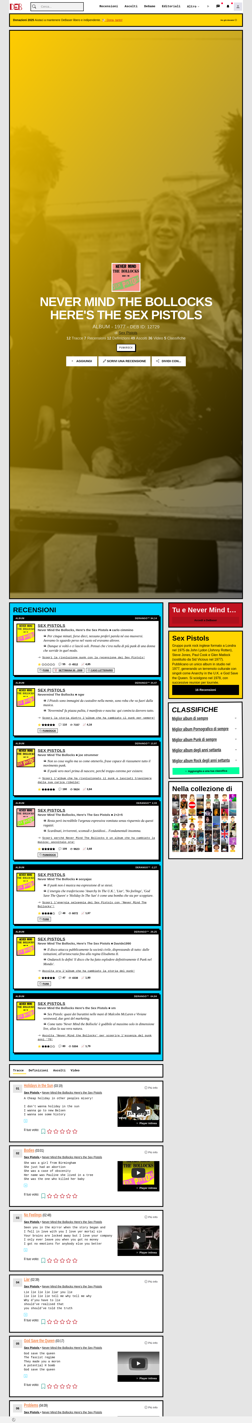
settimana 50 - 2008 (68, 670)
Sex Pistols (128, 333)
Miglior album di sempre (190, 718)
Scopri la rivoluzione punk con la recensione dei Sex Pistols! (93, 657)
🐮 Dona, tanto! (112, 20)
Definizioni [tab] (38, 1069)
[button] (208, 7)
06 (17, 1407)
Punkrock (126, 348)
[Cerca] (57, 6)
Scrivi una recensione (124, 361)
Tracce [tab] (18, 1069)
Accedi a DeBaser (205, 620)
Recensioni (108, 7)
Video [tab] (75, 1069)
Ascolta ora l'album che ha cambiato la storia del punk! (88, 970)
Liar (27, 1278)
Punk (44, 670)
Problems (31, 1404)
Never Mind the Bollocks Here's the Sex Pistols (72, 1091)
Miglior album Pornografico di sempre (200, 729)
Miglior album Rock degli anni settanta (201, 760)
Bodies (29, 1149)
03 (17, 1216)
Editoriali (171, 7)
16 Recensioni (205, 690)
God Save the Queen (39, 1339)
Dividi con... (168, 361)
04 (17, 1281)
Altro (191, 7)
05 (17, 1342)
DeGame (149, 7)
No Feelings (33, 1213)
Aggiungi (82, 361)
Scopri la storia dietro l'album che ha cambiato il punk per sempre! (98, 718)
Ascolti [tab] (59, 1069)
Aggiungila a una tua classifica (206, 771)
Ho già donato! (228, 20)
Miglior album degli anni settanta (196, 750)
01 (17, 1087)
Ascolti (131, 7)
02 (17, 1152)
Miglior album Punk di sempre (194, 739)
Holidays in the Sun (38, 1084)
